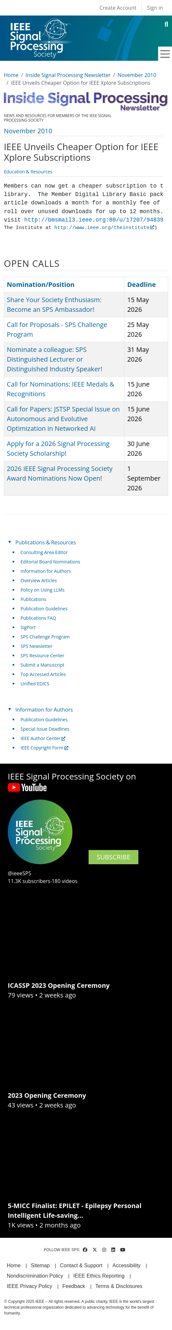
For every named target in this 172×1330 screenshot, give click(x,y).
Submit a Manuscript (42, 665)
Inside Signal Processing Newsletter (68, 75)
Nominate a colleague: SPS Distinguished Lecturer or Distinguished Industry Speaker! (54, 359)
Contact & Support (81, 1265)
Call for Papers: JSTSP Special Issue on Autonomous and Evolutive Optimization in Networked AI (63, 419)
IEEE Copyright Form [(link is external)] (44, 748)
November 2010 (137, 75)
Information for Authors (46, 571)
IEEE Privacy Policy (29, 1286)
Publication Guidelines (44, 608)
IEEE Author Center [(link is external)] (43, 738)
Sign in (155, 7)
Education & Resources (28, 172)
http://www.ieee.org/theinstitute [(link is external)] (104, 228)
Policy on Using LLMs (43, 590)
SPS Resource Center (42, 655)
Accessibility (127, 1265)
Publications (33, 599)
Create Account (118, 7)
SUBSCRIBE (113, 857)
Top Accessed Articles (43, 674)
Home (11, 75)
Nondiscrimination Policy (35, 1276)
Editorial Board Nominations (51, 562)
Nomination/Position (40, 284)
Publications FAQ (38, 618)
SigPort (28, 627)
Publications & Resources (46, 542)
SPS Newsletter (36, 646)
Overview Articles (39, 580)
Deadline (141, 284)
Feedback (73, 1286)
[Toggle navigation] (165, 54)
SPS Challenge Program (45, 637)
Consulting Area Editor (44, 552)
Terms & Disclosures (119, 1286)
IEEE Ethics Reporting (98, 1276)
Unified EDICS (35, 684)
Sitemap (40, 1265)
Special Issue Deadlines (45, 729)
